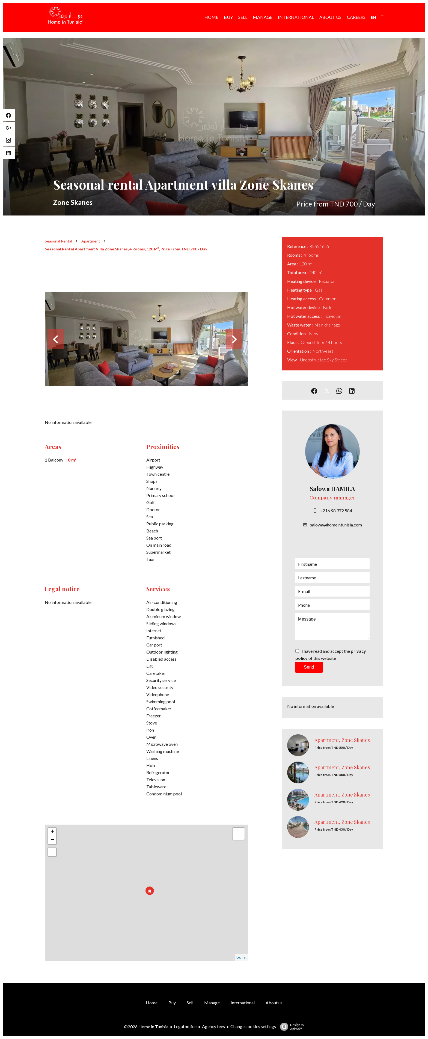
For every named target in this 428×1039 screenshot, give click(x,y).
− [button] (52, 840)
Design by (290, 1027)
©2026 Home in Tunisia (146, 1026)
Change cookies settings (253, 1026)
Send (309, 667)
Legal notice (185, 1026)
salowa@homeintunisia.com (336, 524)
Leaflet (241, 957)
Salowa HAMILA (332, 488)
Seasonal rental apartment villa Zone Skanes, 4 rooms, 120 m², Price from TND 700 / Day (126, 249)
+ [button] (52, 832)
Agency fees (213, 1026)
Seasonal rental (58, 241)
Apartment (90, 241)
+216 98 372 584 (336, 510)
